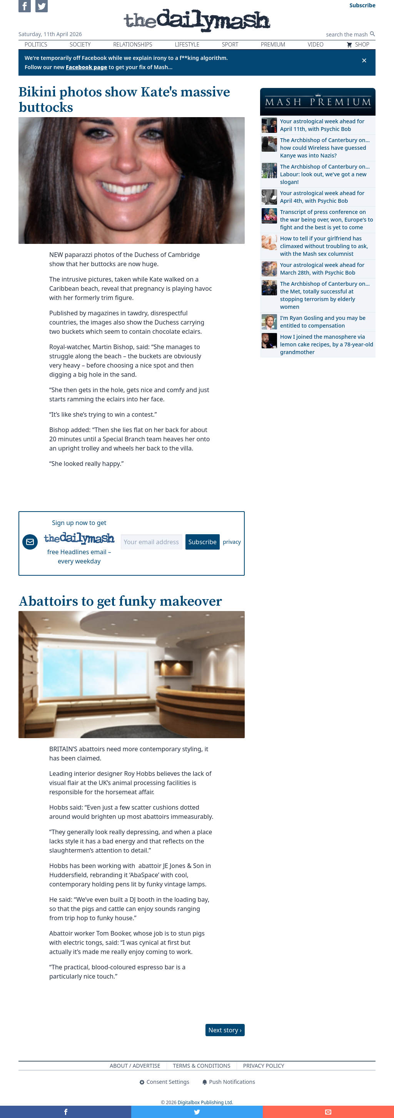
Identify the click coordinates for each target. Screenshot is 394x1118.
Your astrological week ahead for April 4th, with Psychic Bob (322, 196)
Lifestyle (187, 44)
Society (80, 44)
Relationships (132, 44)
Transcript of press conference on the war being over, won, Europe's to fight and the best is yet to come (326, 219)
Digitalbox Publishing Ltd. (205, 1102)
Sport (230, 44)
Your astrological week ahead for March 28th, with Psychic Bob (322, 268)
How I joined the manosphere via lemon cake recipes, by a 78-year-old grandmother (326, 344)
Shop (357, 44)
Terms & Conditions (201, 1065)
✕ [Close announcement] (364, 60)
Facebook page (86, 67)
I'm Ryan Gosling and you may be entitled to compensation (323, 321)
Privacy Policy (263, 1065)
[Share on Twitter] (196, 1112)
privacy (232, 541)
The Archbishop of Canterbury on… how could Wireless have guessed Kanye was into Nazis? (325, 147)
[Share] (328, 1112)
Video (316, 44)
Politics (36, 44)
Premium (273, 44)
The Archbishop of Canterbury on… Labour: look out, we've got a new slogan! (325, 174)
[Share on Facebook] (65, 1112)
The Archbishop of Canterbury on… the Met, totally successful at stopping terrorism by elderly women (325, 295)
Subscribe (203, 542)
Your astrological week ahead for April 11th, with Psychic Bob (322, 125)
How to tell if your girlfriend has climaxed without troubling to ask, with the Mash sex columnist (324, 246)
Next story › (225, 1030)
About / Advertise (135, 1065)
